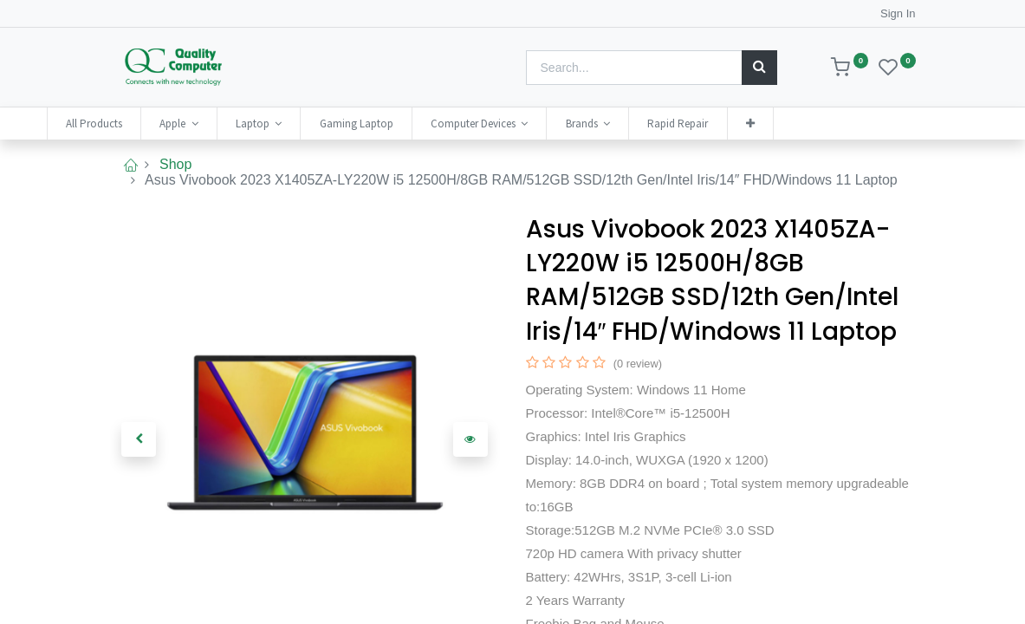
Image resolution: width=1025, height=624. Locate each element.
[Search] (759, 67)
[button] (813, 123)
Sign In (897, 13)
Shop (175, 164)
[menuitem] (157, 123)
